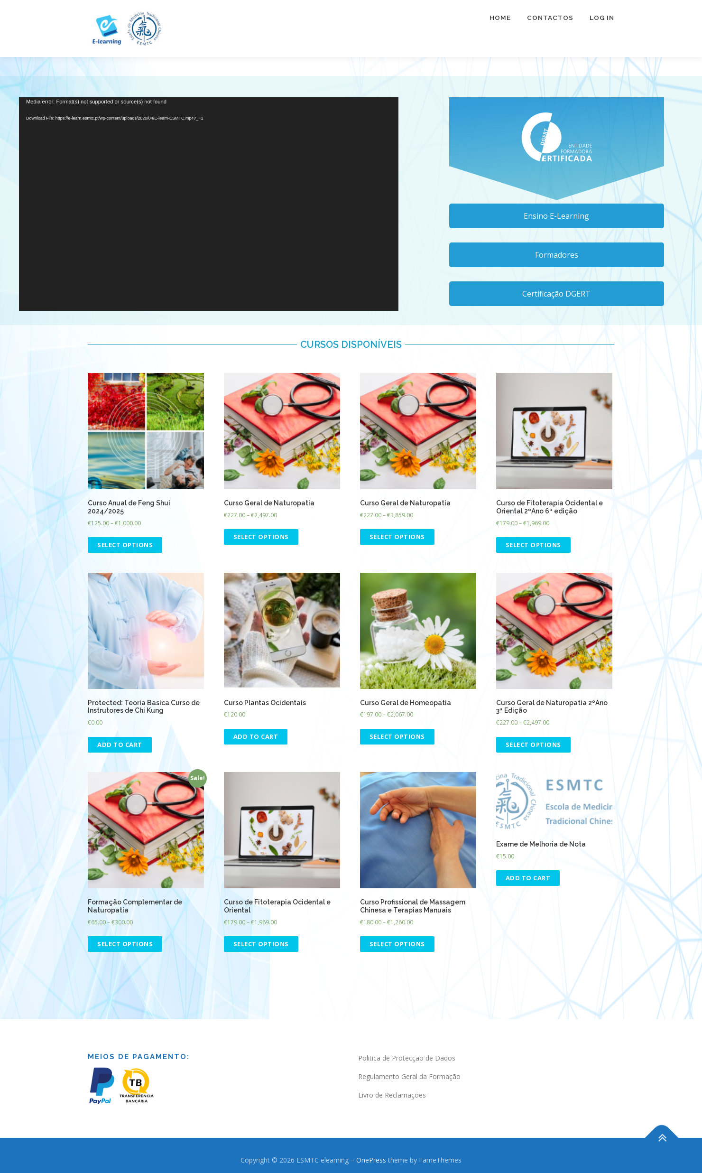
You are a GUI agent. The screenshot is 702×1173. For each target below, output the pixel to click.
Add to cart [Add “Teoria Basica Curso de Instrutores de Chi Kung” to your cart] (119, 744)
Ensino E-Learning (556, 216)
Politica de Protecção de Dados (406, 1057)
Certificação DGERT (556, 294)
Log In (602, 24)
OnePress (371, 1159)
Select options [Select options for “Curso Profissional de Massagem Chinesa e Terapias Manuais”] (397, 944)
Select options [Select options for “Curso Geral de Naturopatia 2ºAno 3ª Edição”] (533, 744)
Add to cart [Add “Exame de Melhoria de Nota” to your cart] (528, 878)
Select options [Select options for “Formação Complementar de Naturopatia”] (125, 944)
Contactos (550, 24)
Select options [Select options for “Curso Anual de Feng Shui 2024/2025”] (125, 544)
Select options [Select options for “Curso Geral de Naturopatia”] (261, 536)
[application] (208, 204)
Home (500, 24)
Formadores (556, 255)
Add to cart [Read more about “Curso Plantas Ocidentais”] (255, 736)
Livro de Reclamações (392, 1094)
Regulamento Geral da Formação (409, 1076)
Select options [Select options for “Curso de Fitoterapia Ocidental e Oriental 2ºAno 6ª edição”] (533, 544)
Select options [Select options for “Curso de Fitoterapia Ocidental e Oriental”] (261, 944)
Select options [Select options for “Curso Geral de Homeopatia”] (397, 736)
